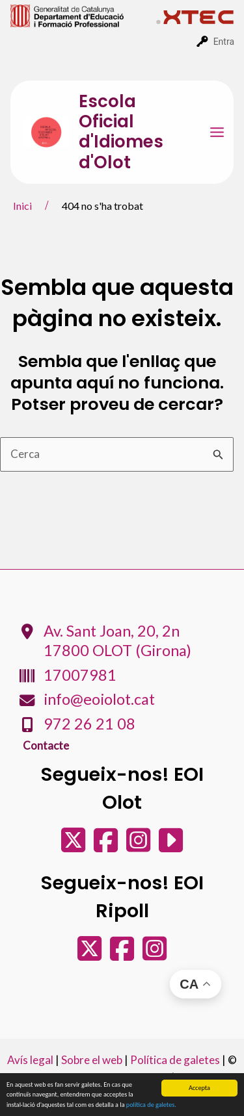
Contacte (46, 745)
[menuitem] (83, 15)
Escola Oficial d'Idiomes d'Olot (121, 132)
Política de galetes (175, 1060)
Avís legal (30, 1060)
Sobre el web (91, 1060)
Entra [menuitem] (223, 41)
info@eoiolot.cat (99, 699)
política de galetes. (151, 1105)
